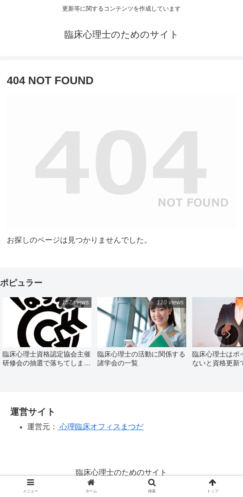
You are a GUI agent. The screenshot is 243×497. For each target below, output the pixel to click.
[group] (47, 335)
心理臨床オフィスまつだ (101, 426)
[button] (227, 334)
